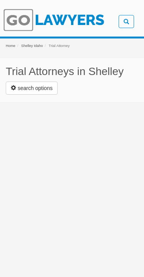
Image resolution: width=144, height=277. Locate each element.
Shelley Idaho (32, 46)
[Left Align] (32, 88)
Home (10, 46)
